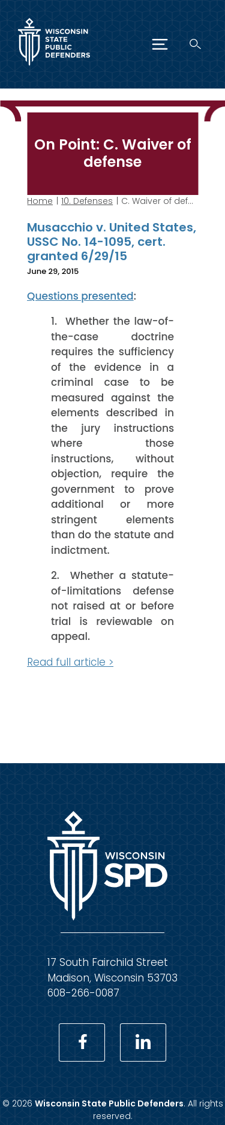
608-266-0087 (83, 993)
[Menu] (160, 44)
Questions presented (80, 295)
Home (40, 201)
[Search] (195, 44)
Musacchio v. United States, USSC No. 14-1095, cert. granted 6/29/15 (111, 241)
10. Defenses (87, 201)
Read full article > (70, 661)
